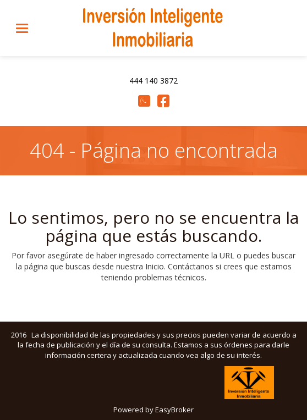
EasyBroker (174, 410)
